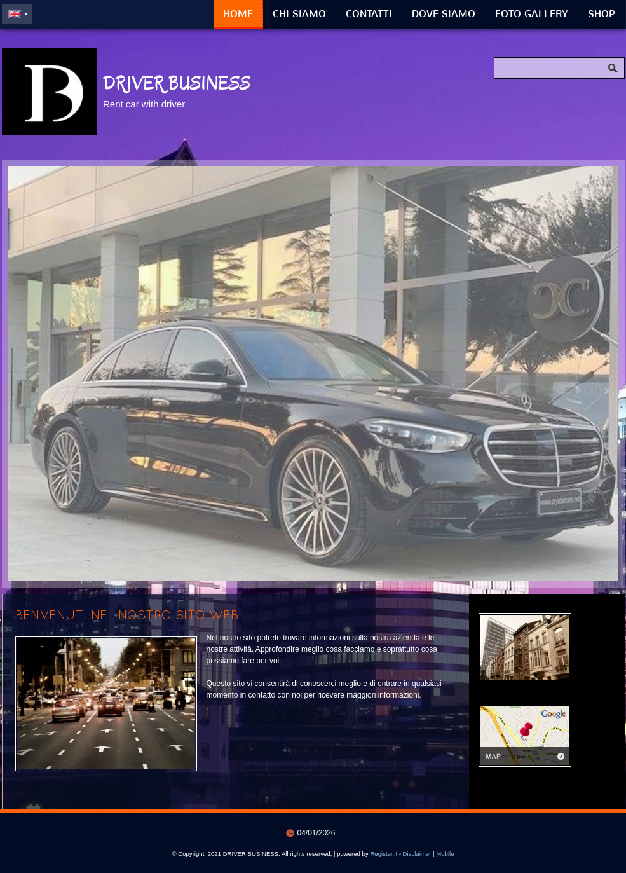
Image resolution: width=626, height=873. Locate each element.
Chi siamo (299, 14)
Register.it (383, 853)
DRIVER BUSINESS (176, 83)
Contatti (369, 14)
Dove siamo (443, 14)
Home (238, 14)
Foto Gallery (531, 14)
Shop (601, 14)
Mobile (445, 853)
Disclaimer (417, 853)
